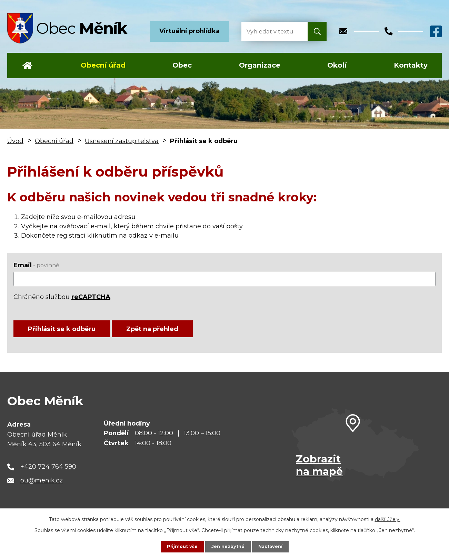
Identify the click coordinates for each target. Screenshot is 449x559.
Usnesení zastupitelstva (122, 141)
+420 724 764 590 (48, 472)
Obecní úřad (103, 65)
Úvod (27, 65)
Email (36, 265)
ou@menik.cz (41, 486)
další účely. (387, 519)
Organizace (259, 65)
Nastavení (273, 546)
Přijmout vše (179, 546)
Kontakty (411, 65)
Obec (182, 65)
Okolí (337, 65)
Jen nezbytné (228, 546)
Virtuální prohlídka (189, 31)
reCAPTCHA (90, 297)
